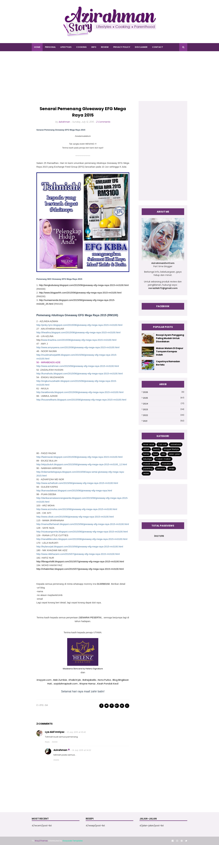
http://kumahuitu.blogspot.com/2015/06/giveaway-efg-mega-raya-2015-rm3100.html (79, 373)
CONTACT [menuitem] (157, 47)
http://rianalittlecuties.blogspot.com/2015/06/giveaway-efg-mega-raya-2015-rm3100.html (81, 539)
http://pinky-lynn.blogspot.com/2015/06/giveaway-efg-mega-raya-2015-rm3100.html (79, 325)
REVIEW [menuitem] (105, 47)
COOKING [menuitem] (81, 47)
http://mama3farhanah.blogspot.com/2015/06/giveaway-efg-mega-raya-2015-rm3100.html (82, 524)
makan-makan (163, 459)
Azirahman (64, 121)
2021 (163, 420)
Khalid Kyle (75, 679)
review (146, 473)
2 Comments (103, 121)
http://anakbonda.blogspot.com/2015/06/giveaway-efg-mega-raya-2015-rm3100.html (79, 392)
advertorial (175, 444)
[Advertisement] (109, 79)
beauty (156, 449)
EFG (41, 705)
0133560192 (103, 584)
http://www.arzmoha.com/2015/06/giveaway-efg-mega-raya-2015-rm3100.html (76, 509)
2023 (163, 409)
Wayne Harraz (87, 683)
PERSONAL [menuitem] (50, 47)
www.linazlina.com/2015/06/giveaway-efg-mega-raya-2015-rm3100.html (79, 340)
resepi (171, 468)
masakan (166, 463)
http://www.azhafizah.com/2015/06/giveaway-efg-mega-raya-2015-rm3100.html (77, 483)
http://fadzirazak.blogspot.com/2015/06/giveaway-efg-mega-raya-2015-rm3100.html (79, 457)
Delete (55, 742)
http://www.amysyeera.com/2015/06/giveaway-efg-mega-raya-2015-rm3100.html (77, 347)
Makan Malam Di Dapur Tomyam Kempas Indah (169, 351)
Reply (47, 742)
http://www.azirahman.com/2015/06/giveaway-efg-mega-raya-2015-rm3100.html (77, 366)
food (155, 454)
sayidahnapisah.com (66, 683)
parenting (148, 468)
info (163, 454)
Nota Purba (104, 679)
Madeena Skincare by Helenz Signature (83, 668)
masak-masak (150, 463)
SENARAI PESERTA (90, 617)
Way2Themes (41, 840)
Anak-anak (148, 444)
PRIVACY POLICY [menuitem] (121, 47)
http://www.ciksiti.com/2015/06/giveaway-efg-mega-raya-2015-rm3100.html (75, 516)
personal (160, 468)
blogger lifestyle (171, 449)
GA (46, 705)
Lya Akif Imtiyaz (54, 732)
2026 (163, 392)
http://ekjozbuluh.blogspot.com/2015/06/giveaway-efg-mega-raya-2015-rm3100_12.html (81, 464)
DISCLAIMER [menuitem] (141, 47)
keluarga (147, 459)
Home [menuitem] (37, 47)
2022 (163, 415)
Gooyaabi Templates (73, 840)
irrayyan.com (44, 679)
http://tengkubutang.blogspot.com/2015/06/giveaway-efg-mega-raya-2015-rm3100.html (84, 285)
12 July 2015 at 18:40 (76, 732)
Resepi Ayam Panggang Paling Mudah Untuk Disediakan (170, 338)
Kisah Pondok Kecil (107, 683)
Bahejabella (90, 679)
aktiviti (146, 449)
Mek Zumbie (60, 679)
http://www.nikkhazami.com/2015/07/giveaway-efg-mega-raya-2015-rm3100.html (78, 554)
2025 (163, 397)
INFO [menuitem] (93, 47)
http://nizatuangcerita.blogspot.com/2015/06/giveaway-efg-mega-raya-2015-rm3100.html (82, 531)
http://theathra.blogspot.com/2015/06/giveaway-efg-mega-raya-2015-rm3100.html (78, 332)
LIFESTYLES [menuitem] (66, 47)
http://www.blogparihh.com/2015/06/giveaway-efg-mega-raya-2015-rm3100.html (80, 292)
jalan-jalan (174, 454)
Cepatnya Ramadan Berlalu (168, 363)
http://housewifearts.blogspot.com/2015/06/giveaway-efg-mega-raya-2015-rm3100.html (81, 399)
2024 (163, 403)
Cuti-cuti (162, 444)
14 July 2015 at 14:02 (81, 750)
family (146, 454)
